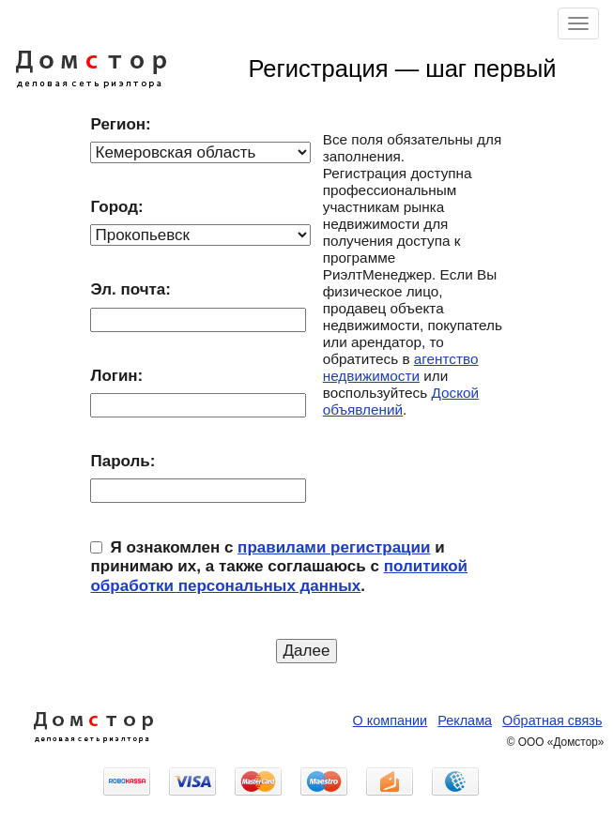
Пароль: (122, 461)
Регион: (120, 124)
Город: (116, 207)
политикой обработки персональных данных (278, 576)
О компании (390, 720)
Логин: (116, 376)
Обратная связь (552, 720)
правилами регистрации (334, 547)
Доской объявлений (401, 401)
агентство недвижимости (401, 367)
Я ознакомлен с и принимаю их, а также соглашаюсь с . (278, 566)
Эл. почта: (130, 289)
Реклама (464, 720)
